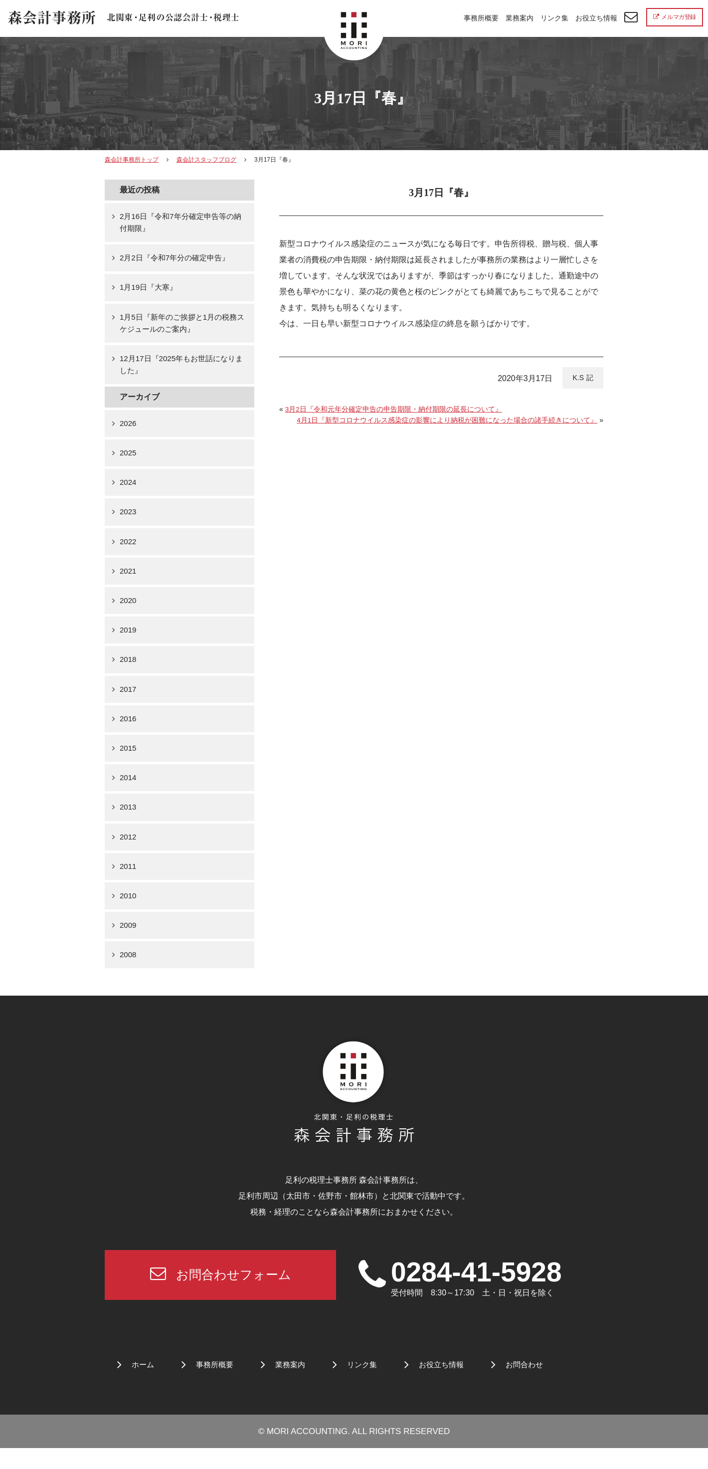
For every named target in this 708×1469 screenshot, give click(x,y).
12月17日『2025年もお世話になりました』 (181, 369)
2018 (129, 671)
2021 (129, 580)
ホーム (144, 1386)
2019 (129, 640)
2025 (129, 459)
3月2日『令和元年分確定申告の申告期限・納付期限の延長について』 (394, 409)
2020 (129, 611)
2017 (129, 701)
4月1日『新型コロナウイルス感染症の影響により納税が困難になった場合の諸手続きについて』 (447, 420)
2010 (129, 913)
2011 (129, 882)
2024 (129, 489)
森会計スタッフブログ (206, 159)
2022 (129, 550)
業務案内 (519, 18)
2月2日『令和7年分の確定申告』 (178, 259)
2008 (129, 973)
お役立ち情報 (596, 18)
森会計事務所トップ (132, 159)
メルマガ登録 (674, 16)
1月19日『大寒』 (150, 290)
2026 (129, 429)
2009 (129, 943)
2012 (129, 852)
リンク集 (554, 18)
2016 (129, 731)
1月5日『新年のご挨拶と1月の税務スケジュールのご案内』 (182, 326)
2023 (129, 520)
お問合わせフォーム (220, 1294)
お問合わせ (536, 1386)
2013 (129, 822)
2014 (129, 792)
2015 (129, 762)
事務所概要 (481, 18)
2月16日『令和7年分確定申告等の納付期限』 (180, 223)
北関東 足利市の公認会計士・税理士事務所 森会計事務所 (125, 18)
